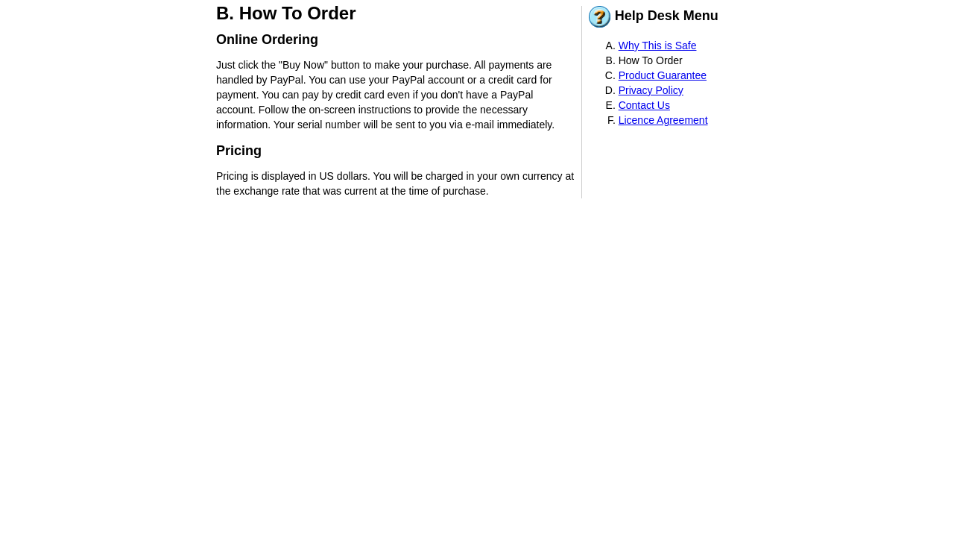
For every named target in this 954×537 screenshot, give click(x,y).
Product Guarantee (663, 75)
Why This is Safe (658, 45)
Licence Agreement (663, 120)
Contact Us (644, 105)
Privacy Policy (651, 90)
